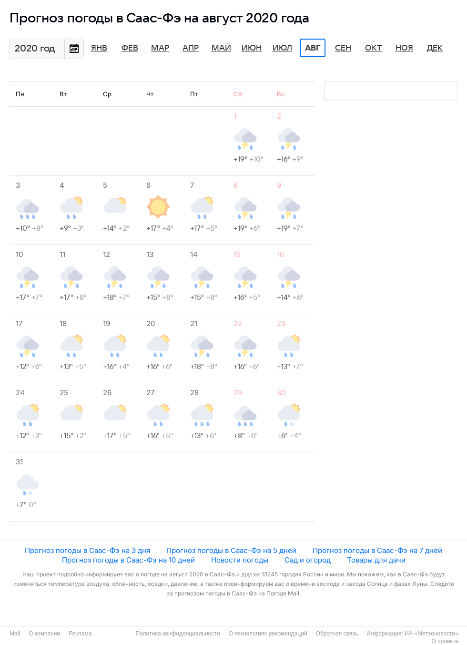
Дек (435, 48)
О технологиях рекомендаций (267, 633)
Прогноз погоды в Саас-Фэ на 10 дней (128, 559)
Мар (160, 48)
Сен (343, 48)
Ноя (404, 48)
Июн (252, 48)
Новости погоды (239, 559)
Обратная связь (337, 633)
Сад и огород (307, 559)
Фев (130, 48)
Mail (15, 633)
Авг (312, 48)
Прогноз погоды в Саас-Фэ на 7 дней (377, 550)
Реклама (80, 633)
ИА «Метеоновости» (431, 633)
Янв (99, 48)
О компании (44, 633)
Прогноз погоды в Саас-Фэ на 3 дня (87, 550)
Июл (282, 48)
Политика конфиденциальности (177, 633)
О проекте (444, 641)
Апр (191, 48)
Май (221, 48)
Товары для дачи (376, 559)
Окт (373, 48)
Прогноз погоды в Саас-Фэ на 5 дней (231, 550)
